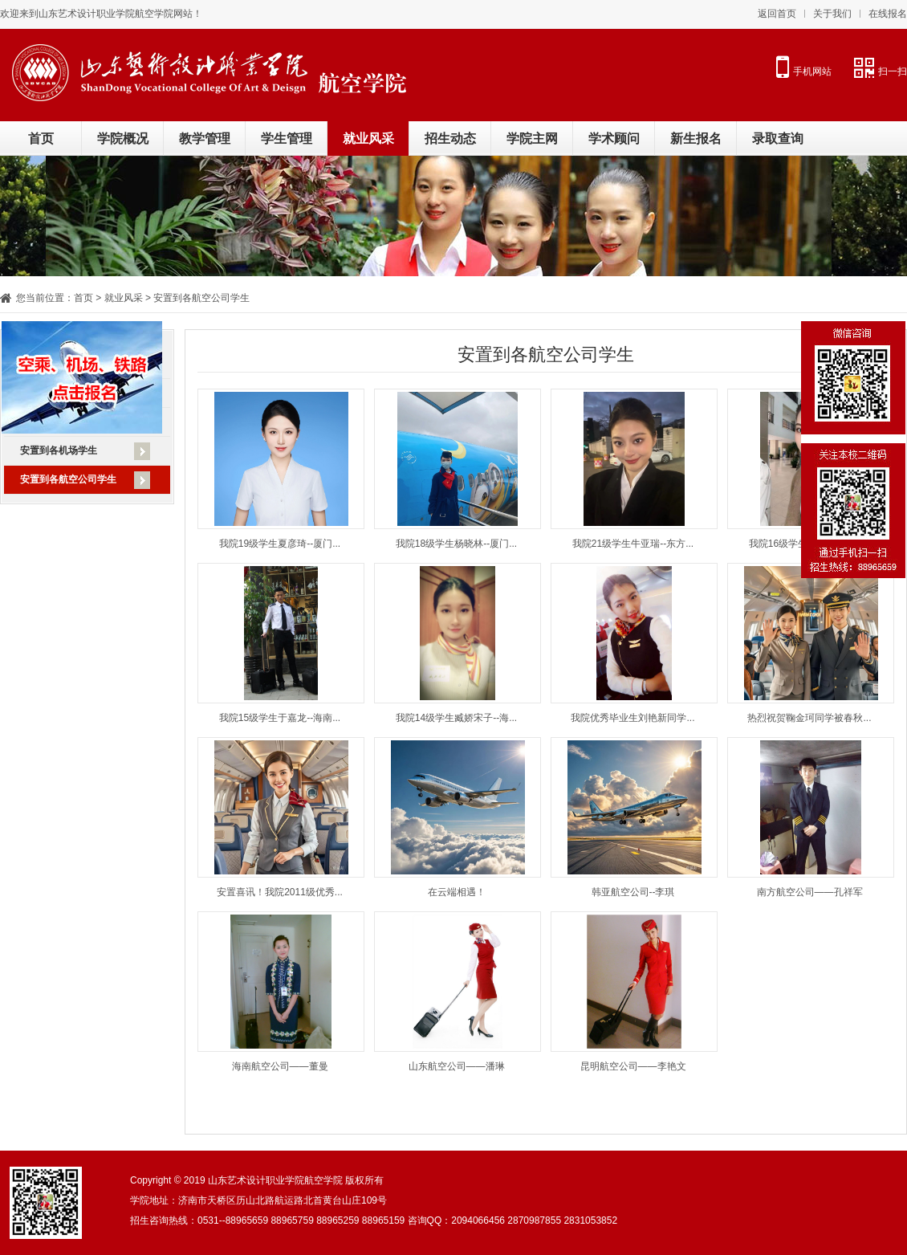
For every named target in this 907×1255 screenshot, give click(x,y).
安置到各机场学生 (58, 450)
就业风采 (368, 138)
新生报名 (696, 138)
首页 (41, 138)
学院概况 (122, 138)
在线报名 (887, 13)
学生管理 (286, 138)
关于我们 (832, 13)
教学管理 (204, 138)
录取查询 (777, 138)
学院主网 (532, 138)
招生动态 (450, 138)
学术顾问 (614, 138)
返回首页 (777, 13)
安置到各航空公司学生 (68, 479)
